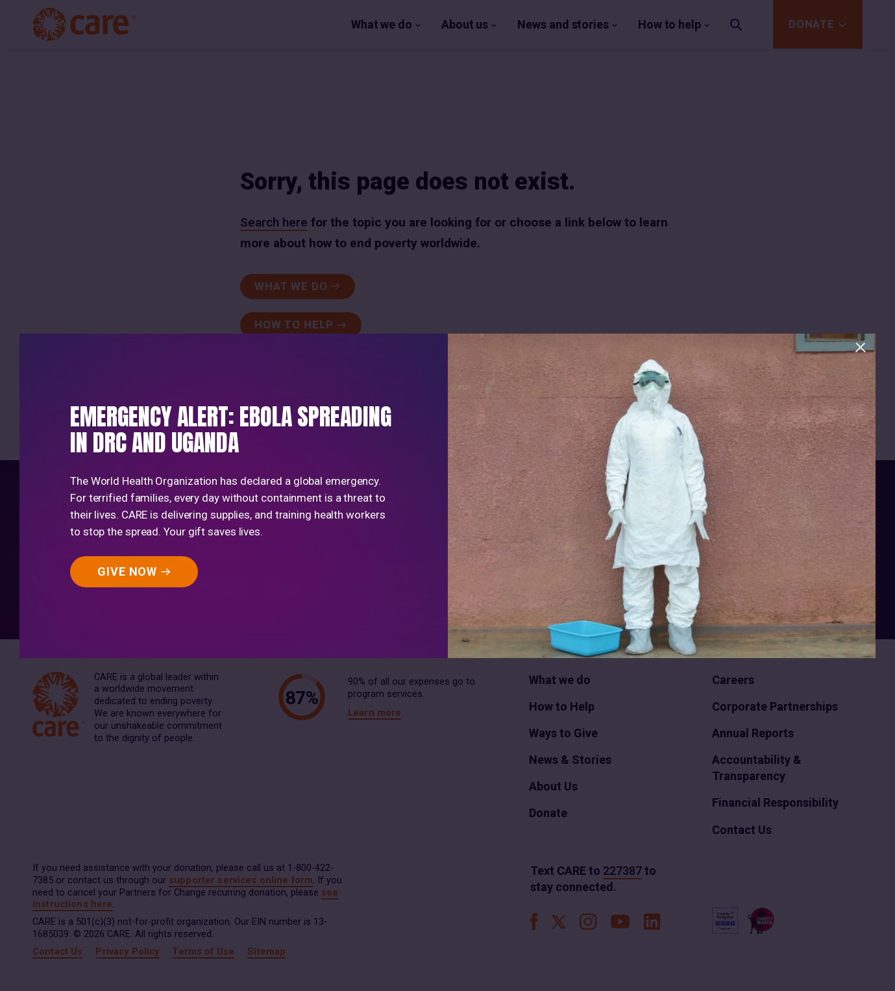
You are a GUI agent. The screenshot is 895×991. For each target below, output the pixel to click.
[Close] (861, 348)
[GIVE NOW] (134, 571)
